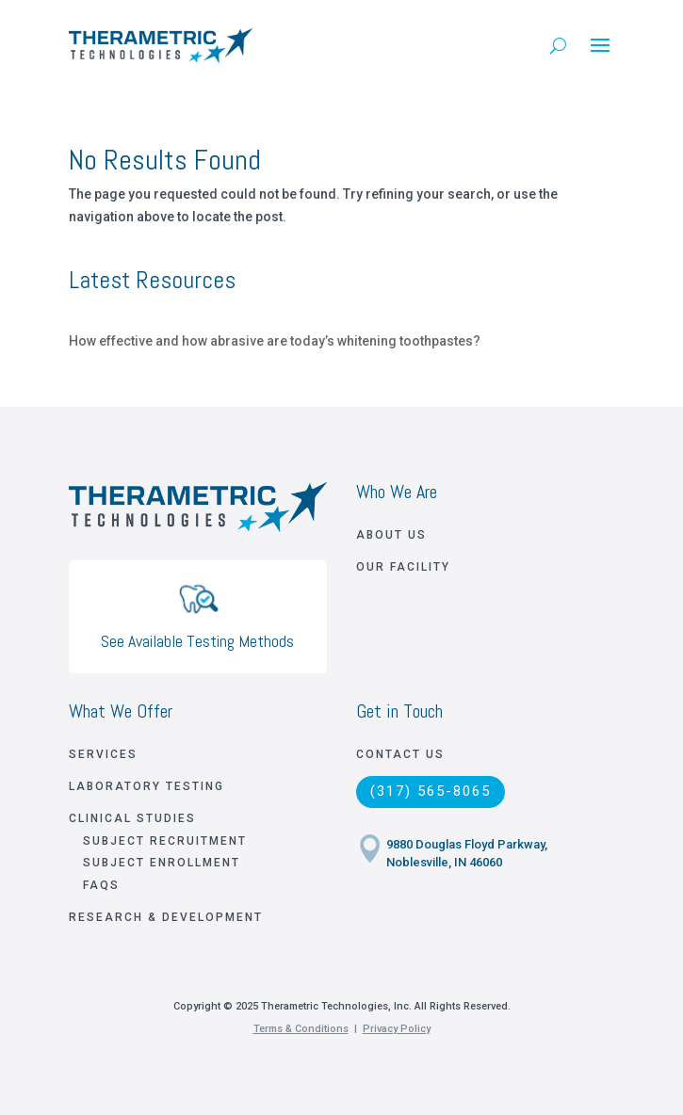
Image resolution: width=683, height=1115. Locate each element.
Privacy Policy (397, 1029)
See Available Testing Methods (197, 641)
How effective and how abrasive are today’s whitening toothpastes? (274, 340)
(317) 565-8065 (430, 791)
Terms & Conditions (301, 1029)
